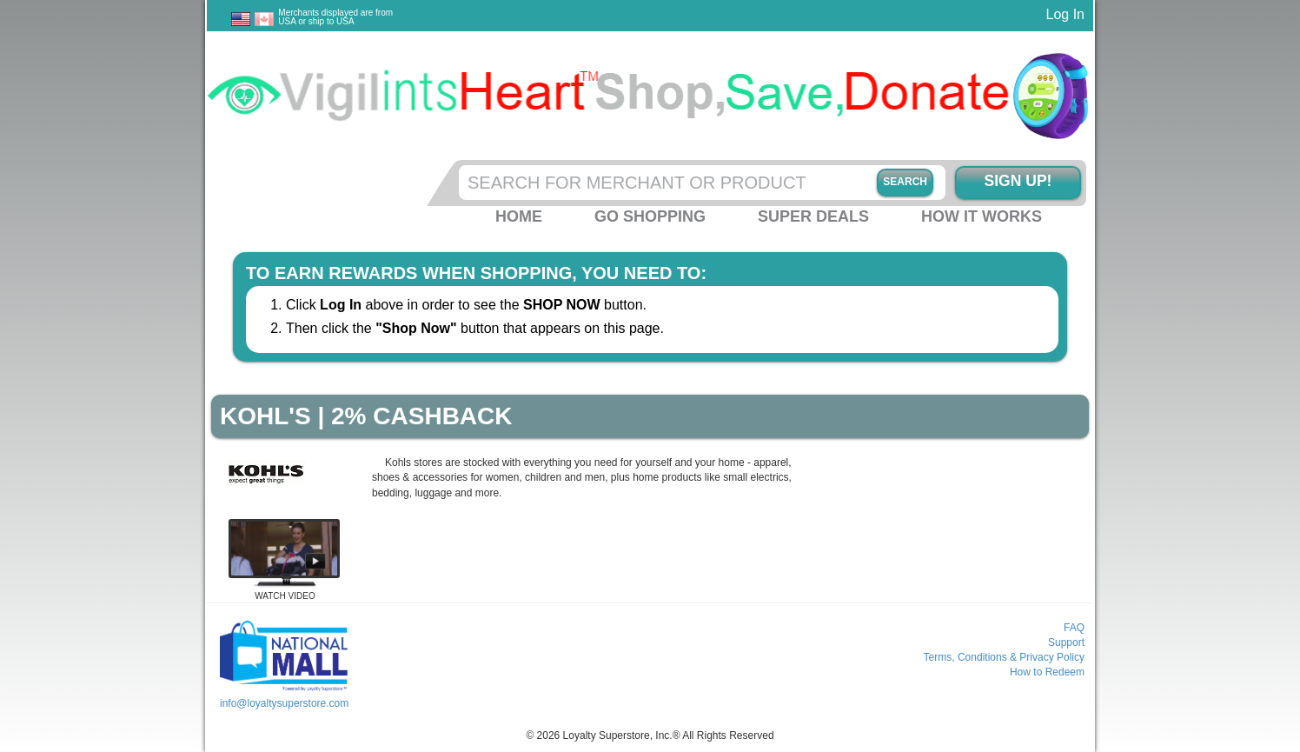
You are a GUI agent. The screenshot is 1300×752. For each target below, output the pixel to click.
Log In (1065, 14)
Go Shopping (650, 216)
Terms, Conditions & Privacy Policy (1004, 657)
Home (518, 216)
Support (1066, 642)
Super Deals (813, 216)
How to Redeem (1047, 672)
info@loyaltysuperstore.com (284, 703)
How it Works (981, 216)
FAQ (1074, 628)
